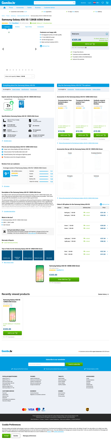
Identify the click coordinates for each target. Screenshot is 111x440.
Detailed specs (7, 141)
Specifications (25, 89)
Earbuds (88, 383)
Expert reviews (16, 89)
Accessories (20, 7)
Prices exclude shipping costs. (71, 415)
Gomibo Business (34, 393)
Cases (87, 378)
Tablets (29, 7)
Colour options (96, 89)
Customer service (49, 7)
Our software (61, 394)
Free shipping (66, 139)
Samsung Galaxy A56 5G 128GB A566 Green (41, 15)
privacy (49, 431)
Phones (32, 376)
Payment (4, 393)
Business (38, 7)
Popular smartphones (9, 376)
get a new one (32, 233)
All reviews (5, 186)
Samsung (13, 15)
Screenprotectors (90, 380)
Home (3, 15)
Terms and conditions (65, 419)
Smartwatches (89, 386)
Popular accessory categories (83, 89)
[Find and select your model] (54, 3)
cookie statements (59, 431)
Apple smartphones (35, 378)
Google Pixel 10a (6, 384)
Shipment (4, 397)
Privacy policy (61, 396)
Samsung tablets (62, 380)
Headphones (89, 384)
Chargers (88, 381)
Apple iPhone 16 (6, 380)
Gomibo (60, 391)
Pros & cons (33, 89)
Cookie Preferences (54, 419)
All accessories (89, 387)
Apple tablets (61, 378)
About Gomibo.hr (35, 419)
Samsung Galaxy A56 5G (23, 15)
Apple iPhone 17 (6, 378)
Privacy (42, 419)
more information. (71, 417)
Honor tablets (61, 383)
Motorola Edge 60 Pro (7, 386)
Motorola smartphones (35, 383)
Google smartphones (35, 384)
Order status (5, 394)
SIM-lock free (44, 46)
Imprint (46, 419)
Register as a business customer (37, 394)
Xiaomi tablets (61, 381)
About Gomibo (61, 393)
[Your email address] (46, 364)
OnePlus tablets (62, 384)
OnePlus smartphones (35, 381)
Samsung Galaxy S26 (7, 381)
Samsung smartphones (35, 380)
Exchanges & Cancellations (8, 399)
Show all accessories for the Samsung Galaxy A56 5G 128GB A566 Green (77, 143)
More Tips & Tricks (8, 262)
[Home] (4, 8)
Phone (11, 7)
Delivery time (5, 396)
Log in (89, 2)
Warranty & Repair (6, 400)
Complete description (8, 211)
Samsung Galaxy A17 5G (8, 387)
